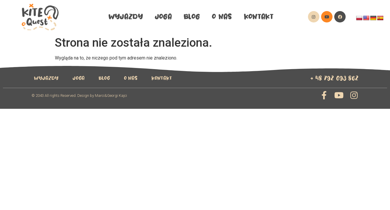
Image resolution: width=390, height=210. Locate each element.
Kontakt (258, 16)
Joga (163, 16)
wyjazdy (125, 16)
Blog (192, 16)
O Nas (222, 16)
